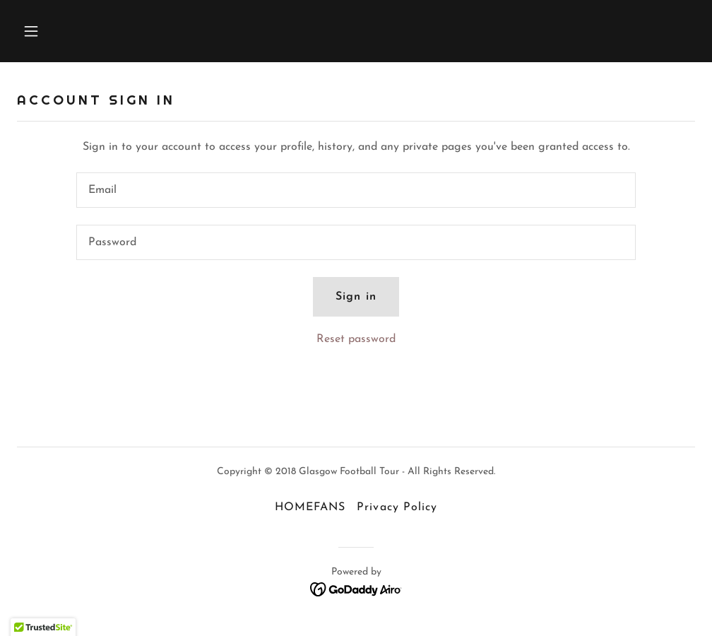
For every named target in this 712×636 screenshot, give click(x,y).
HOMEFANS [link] (310, 507)
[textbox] (356, 190)
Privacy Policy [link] (397, 507)
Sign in (356, 296)
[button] (95, 31)
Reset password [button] (356, 339)
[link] (356, 588)
